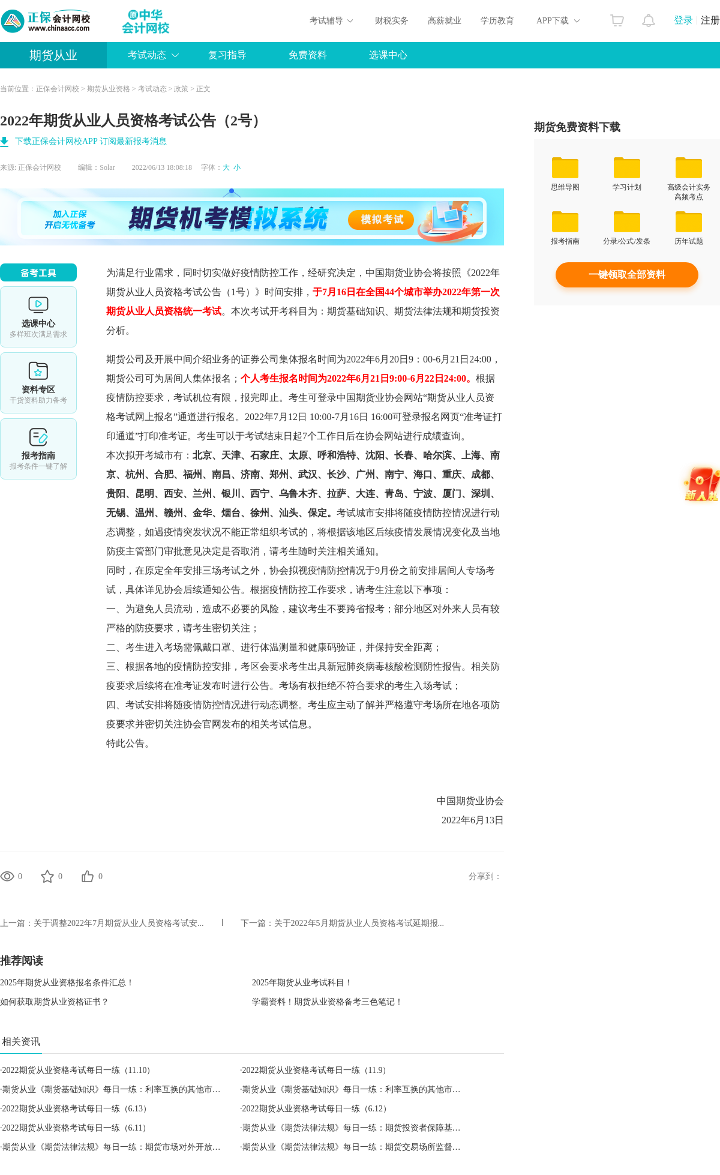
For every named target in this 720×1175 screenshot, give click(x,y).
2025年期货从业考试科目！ (302, 982)
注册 (710, 20)
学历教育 (497, 20)
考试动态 (147, 55)
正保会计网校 (57, 89)
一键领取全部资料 (627, 274)
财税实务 (392, 20)
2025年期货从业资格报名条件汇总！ (67, 982)
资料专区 (38, 383)
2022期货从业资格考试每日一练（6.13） (77, 1108)
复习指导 (227, 55)
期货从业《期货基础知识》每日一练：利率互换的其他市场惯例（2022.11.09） (147, 1089)
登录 (683, 20)
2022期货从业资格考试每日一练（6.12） (317, 1108)
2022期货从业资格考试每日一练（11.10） (78, 1070)
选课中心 (388, 55)
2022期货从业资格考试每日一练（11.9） (316, 1070)
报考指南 (38, 449)
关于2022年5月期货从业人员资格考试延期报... (359, 923)
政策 (181, 89)
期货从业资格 (108, 89)
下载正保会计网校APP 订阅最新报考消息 (91, 141)
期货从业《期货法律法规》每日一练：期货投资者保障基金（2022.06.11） (378, 1127)
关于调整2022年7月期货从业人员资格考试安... (119, 923)
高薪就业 (444, 20)
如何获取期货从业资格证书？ (54, 1001)
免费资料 (308, 55)
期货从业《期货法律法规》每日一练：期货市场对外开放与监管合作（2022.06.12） (155, 1147)
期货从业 (53, 55)
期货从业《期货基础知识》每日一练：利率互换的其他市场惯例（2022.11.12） (387, 1089)
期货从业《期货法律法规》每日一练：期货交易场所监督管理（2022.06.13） (383, 1147)
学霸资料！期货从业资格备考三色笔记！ (327, 1001)
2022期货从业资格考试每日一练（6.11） (76, 1127)
